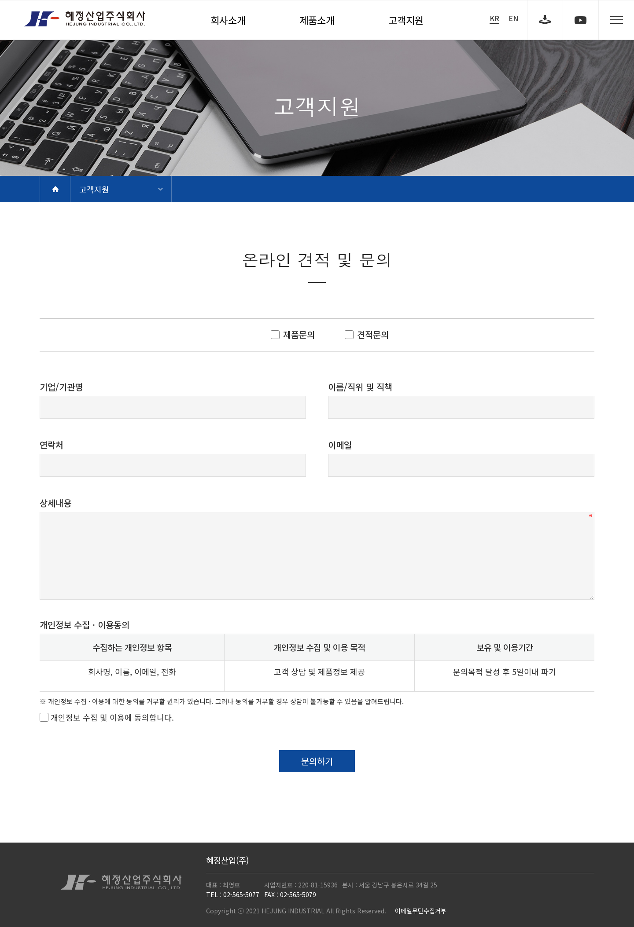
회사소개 (228, 20)
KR (494, 18)
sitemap (616, 20)
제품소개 (317, 20)
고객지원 (406, 20)
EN (513, 18)
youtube (580, 20)
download (545, 20)
